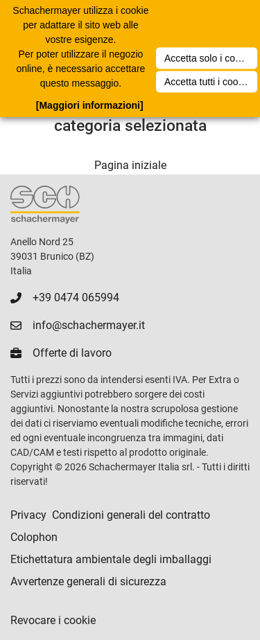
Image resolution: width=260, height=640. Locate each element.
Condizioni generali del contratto (131, 515)
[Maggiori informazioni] (90, 105)
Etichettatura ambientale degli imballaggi (110, 559)
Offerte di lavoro (72, 352)
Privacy (28, 515)
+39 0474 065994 (76, 297)
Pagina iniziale (130, 165)
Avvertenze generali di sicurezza (88, 581)
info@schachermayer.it (89, 325)
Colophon (34, 537)
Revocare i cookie (53, 620)
